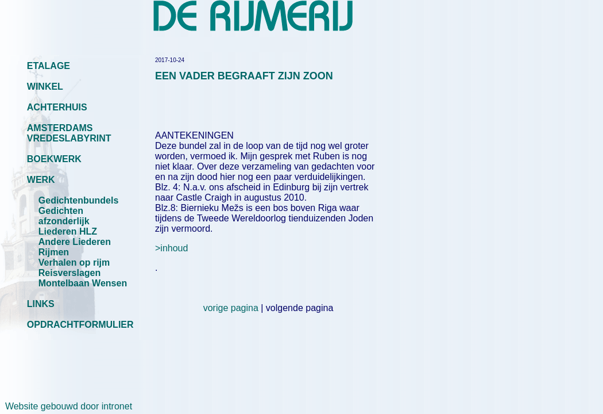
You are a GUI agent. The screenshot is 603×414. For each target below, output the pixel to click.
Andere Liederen (74, 242)
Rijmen (53, 252)
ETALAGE (48, 66)
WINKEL (45, 86)
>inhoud (171, 248)
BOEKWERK (54, 159)
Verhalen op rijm (74, 262)
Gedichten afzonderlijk (64, 216)
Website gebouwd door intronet (66, 406)
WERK (41, 180)
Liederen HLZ (67, 231)
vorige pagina (230, 308)
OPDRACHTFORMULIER (80, 324)
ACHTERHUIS (57, 107)
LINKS (41, 304)
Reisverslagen (69, 273)
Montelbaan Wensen (82, 283)
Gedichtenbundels (78, 200)
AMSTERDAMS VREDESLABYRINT (69, 133)
